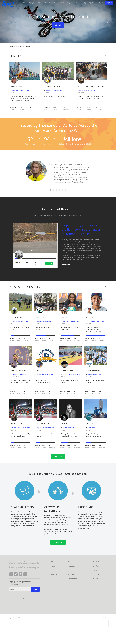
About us (40, 3)
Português (96, 576)
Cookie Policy (72, 588)
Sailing (13, 92)
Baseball (38, 325)
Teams (53, 568)
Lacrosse (46, 92)
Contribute (49, 265)
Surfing (88, 432)
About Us (54, 572)
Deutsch (96, 580)
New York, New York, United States (97, 322)
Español (95, 572)
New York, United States (93, 376)
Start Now (58, 548)
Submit (35, 595)
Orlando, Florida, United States (20, 429)
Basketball (80, 92)
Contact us (76, 3)
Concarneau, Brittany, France (20, 90)
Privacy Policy (72, 580)
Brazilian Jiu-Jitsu (16, 378)
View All (104, 56)
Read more (66, 264)
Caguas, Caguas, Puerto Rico (70, 376)
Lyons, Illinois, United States (19, 322)
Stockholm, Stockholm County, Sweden (23, 376)
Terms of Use (72, 584)
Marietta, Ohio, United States (86, 90)
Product (62, 3)
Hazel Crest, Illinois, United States (71, 322)
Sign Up (109, 3)
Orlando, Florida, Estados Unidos (46, 376)
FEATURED (17, 56)
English (95, 584)
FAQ (55, 3)
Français (96, 568)
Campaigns (31, 3)
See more (58, 458)
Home (23, 3)
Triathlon (63, 432)
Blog (68, 3)
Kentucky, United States (43, 322)
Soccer (13, 325)
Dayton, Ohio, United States (53, 90)
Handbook (48, 3)
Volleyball (63, 378)
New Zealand (90, 429)
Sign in (100, 3)
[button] (8, 21)
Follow (22, 604)
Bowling (63, 325)
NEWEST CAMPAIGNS (24, 288)
